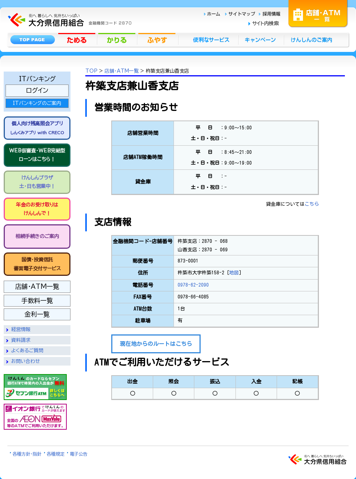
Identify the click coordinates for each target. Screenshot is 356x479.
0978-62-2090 (193, 285)
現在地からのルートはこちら (156, 344)
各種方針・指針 (27, 454)
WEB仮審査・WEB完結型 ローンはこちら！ (37, 155)
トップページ (32, 39)
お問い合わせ (25, 361)
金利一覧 (37, 314)
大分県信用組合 (69, 4)
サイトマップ (241, 13)
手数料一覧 (37, 300)
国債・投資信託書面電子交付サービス (37, 264)
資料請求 (20, 340)
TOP (91, 71)
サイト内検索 (265, 23)
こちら (311, 204)
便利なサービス (208, 39)
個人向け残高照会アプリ (37, 127)
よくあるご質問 (27, 350)
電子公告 (79, 454)
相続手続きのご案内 (37, 236)
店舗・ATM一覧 (318, 13)
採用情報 (270, 13)
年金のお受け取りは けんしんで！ (37, 209)
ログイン (37, 90)
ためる (77, 39)
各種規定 (56, 454)
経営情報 (20, 329)
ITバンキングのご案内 (37, 103)
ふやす (158, 39)
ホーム (214, 13)
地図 (234, 272)
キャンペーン (261, 39)
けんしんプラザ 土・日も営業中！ (37, 182)
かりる (118, 39)
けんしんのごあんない (313, 39)
